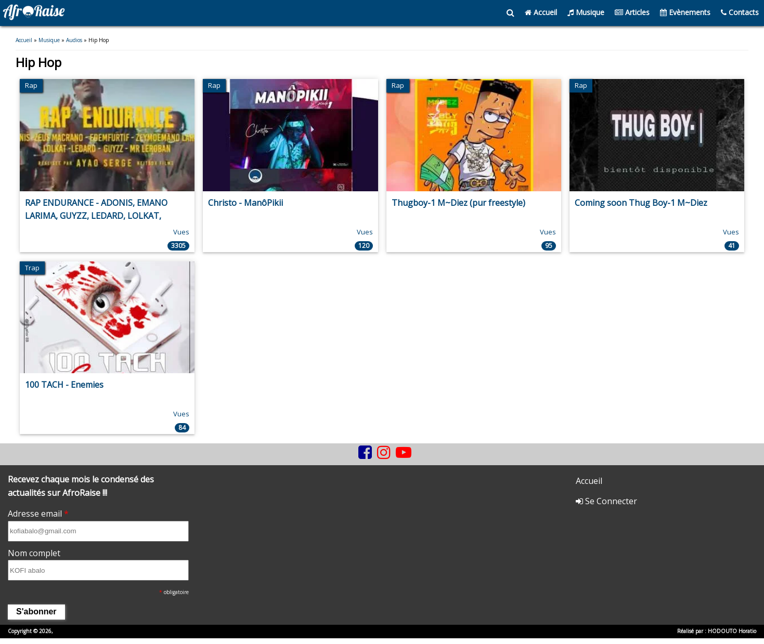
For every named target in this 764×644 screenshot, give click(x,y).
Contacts (740, 12)
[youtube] (403, 453)
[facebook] (365, 453)
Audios (74, 40)
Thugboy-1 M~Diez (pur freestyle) (458, 202)
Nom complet (34, 553)
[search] (510, 13)
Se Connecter (606, 501)
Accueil (541, 12)
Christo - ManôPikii (245, 202)
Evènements (685, 12)
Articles (632, 12)
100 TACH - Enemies (64, 384)
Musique (585, 12)
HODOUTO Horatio (732, 631)
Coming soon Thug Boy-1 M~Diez (641, 202)
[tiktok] (353, 460)
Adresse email (38, 513)
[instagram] (383, 453)
